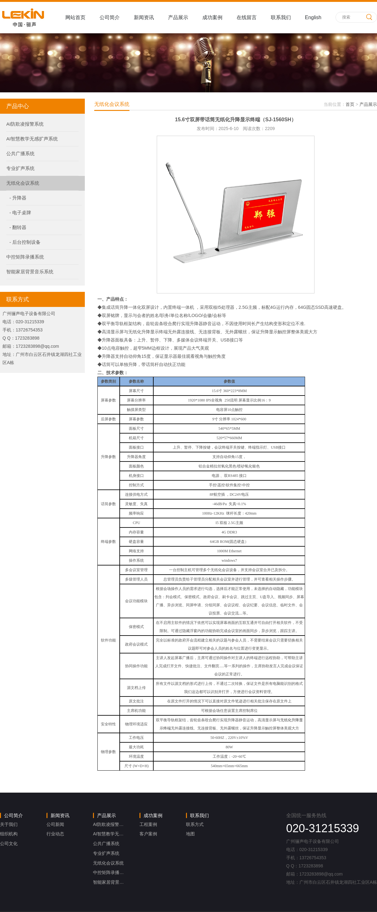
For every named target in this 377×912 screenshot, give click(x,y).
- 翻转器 (17, 227)
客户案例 (148, 833)
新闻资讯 (144, 17)
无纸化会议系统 (22, 183)
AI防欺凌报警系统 (25, 124)
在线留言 (247, 17)
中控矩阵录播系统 (25, 256)
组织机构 (9, 833)
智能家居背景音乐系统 (29, 271)
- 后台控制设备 (25, 242)
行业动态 (55, 833)
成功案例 (212, 17)
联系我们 (281, 17)
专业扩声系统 (20, 168)
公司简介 (110, 17)
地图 (190, 833)
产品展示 (178, 17)
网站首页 (75, 17)
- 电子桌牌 (20, 212)
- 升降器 (17, 197)
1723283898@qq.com (37, 346)
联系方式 (195, 824)
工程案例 (148, 824)
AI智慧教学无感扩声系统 (32, 138)
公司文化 (9, 843)
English (313, 17)
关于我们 (9, 824)
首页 (350, 104)
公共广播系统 (20, 153)
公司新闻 (55, 824)
